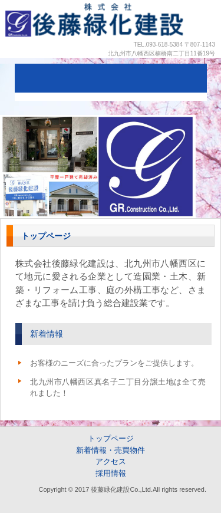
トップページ (111, 438)
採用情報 (110, 473)
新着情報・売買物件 (110, 450)
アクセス (110, 461)
